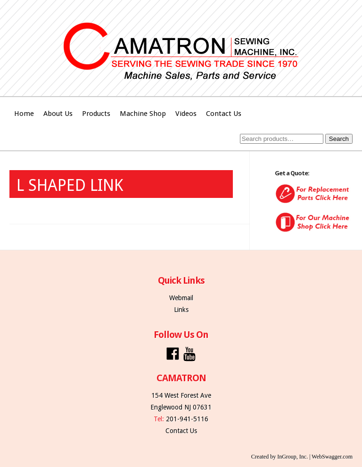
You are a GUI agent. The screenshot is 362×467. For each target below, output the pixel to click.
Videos (186, 113)
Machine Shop (143, 113)
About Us (58, 113)
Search (339, 138)
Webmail (181, 298)
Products (96, 113)
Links (181, 309)
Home (24, 113)
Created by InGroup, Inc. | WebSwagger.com (302, 456)
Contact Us (223, 113)
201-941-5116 (187, 419)
